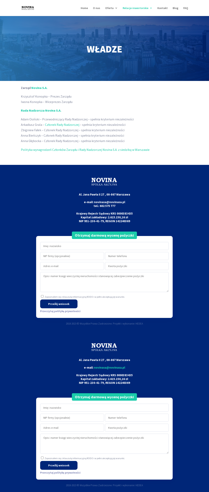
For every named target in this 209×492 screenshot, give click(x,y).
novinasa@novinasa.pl (109, 367)
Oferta (109, 8)
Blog (175, 8)
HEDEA (139, 323)
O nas (96, 8)
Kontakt (162, 8)
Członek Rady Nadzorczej (62, 125)
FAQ (185, 8)
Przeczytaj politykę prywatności (60, 311)
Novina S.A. (39, 88)
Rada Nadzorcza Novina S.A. (41, 110)
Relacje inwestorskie (135, 8)
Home (84, 8)
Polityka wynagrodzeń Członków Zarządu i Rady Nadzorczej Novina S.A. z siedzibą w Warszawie (85, 150)
